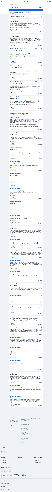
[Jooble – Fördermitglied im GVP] (24, 475)
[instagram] (4, 471)
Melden (40, 31)
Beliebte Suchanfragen (14, 412)
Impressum (3, 486)
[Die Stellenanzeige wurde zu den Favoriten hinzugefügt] (42, 20)
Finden (26, 10)
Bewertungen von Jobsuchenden (40, 458)
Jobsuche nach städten (35, 418)
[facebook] (2, 471)
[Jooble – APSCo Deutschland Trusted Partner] (9, 475)
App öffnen (49, 1)
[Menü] (1, 1)
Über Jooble (3, 457)
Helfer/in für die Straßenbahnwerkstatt (19, 35)
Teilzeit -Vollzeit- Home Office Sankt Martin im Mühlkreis (14, 421)
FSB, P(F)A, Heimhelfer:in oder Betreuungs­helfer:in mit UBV (23, 48)
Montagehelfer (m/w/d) (15, 65)
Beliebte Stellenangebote (35, 416)
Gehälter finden (37, 460)
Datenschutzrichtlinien (5, 483)
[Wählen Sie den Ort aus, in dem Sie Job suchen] (26, 7)
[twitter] (7, 471)
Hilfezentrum (3, 465)
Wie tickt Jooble (4, 458)
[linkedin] (10, 471)
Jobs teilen (20, 457)
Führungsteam (3, 460)
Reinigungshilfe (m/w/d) (15, 132)
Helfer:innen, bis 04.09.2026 (16, 20)
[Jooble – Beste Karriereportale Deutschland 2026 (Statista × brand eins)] (17, 475)
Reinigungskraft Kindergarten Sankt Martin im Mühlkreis (25, 433)
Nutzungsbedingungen (5, 480)
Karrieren (3, 464)
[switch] (41, 16)
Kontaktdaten (3, 462)
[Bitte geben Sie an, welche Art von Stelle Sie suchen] (26, 4)
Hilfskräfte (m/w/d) (14, 96)
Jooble (7, 489)
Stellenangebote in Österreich (6, 467)
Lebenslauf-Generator (38, 462)
